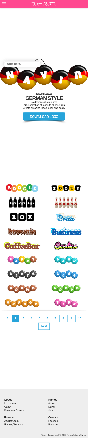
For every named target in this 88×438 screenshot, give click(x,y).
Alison (51, 403)
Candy (7, 406)
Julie (50, 410)
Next (44, 326)
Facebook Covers (14, 410)
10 (79, 318)
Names (52, 399)
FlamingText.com (13, 424)
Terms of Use (53, 435)
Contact (53, 417)
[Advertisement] (44, 34)
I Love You (10, 403)
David (51, 406)
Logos (8, 399)
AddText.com (11, 421)
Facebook (53, 421)
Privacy (43, 435)
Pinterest (53, 424)
